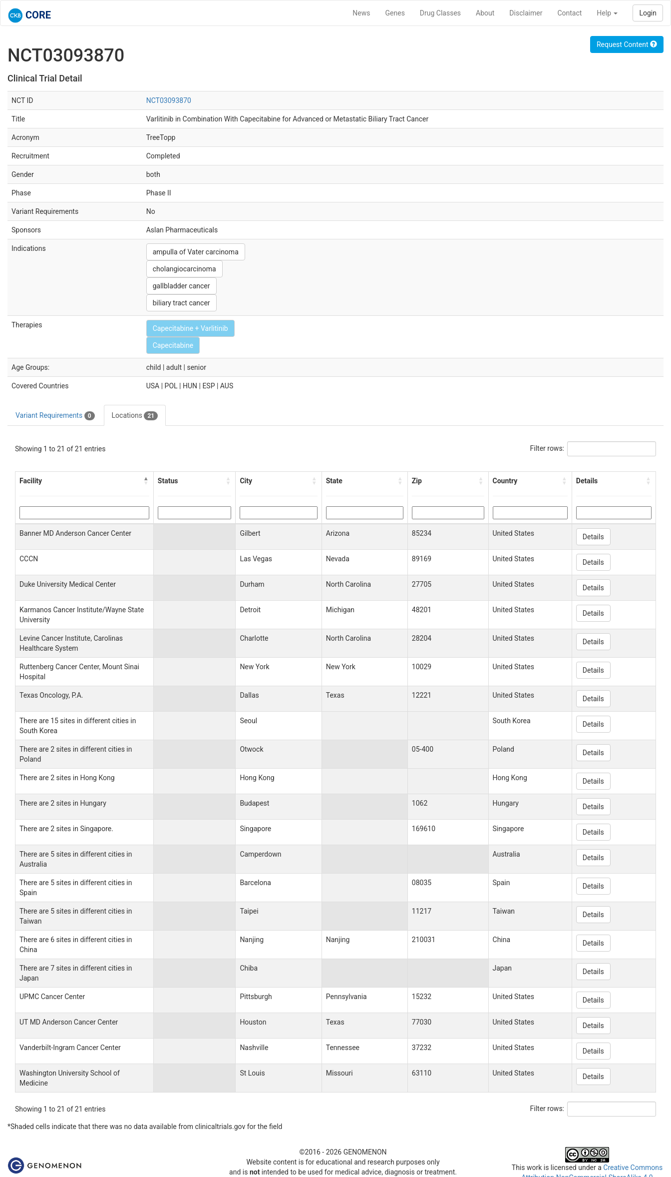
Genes (395, 13)
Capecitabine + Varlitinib (190, 328)
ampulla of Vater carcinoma (196, 252)
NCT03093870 (168, 100)
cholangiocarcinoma (184, 269)
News (361, 13)
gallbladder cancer (181, 286)
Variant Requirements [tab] (55, 415)
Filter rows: (547, 448)
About (485, 13)
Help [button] (607, 13)
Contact (569, 13)
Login (648, 13)
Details (593, 537)
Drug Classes (440, 13)
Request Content (627, 44)
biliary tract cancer (181, 303)
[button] (146, 481)
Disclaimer (525, 13)
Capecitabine (173, 345)
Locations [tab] (135, 415)
